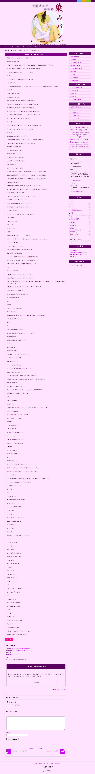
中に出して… (74, 236)
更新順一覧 (74, 96)
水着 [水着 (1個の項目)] (84, 144)
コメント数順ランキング (76, 68)
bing (72, 212)
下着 (58, 689)
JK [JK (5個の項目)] (71, 127)
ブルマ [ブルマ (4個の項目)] (74, 132)
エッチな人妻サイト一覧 (76, 87)
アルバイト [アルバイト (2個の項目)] (77, 129)
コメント (8, 715)
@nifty (72, 228)
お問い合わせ (73, 256)
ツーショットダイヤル (76, 109)
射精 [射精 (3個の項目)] (85, 142)
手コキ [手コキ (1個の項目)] (75, 144)
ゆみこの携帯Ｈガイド (76, 230)
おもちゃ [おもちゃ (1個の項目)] (86, 127)
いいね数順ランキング (76, 62)
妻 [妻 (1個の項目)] (77, 139)
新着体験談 (74, 59)
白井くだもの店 (74, 234)
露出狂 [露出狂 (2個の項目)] (86, 148)
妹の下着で (9, 652)
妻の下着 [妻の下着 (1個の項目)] (80, 139)
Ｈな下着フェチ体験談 (76, 99)
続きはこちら (72, 237)
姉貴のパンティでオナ (12, 654)
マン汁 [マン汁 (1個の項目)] (85, 132)
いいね (8, 639)
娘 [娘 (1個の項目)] (82, 142)
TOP (36, 763)
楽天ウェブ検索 (74, 219)
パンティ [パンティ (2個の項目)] (82, 130)
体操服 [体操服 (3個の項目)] (74, 134)
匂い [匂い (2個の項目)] (87, 134)
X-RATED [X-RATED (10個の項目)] (79, 127)
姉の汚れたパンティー (77, 180)
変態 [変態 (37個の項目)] (81, 136)
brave (72, 227)
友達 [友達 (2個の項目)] (71, 136)
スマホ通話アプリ (75, 115)
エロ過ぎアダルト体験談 (76, 210)
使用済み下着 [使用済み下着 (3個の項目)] (81, 134)
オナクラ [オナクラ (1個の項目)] (82, 129)
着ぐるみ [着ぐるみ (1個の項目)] (84, 146)
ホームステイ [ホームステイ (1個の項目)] (80, 132)
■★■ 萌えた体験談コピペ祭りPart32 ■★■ (16, 659)
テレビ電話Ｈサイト (75, 112)
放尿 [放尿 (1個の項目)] (78, 144)
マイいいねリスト (75, 77)
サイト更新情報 (73, 250)
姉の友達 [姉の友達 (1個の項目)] (78, 142)
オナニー (61, 689)
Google (72, 203)
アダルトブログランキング (76, 265)
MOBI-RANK (74, 233)
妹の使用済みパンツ (77, 166)
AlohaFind (73, 222)
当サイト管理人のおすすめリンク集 (78, 252)
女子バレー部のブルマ (77, 191)
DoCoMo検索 (74, 209)
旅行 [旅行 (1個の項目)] (81, 144)
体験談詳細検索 (74, 80)
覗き (65, 689)
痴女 (55, 689)
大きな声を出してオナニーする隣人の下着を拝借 (18, 648)
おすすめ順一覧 (74, 90)
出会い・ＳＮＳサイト (76, 118)
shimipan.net (47, 770)
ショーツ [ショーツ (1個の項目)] (72, 130)
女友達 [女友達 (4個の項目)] (72, 139)
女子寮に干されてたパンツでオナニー (16, 650)
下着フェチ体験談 (15, 46)
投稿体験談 (73, 71)
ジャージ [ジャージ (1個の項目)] (77, 130)
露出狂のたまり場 (75, 218)
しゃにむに (73, 213)
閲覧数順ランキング (75, 65)
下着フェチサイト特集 (27, 46)
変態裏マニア (74, 231)
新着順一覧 (74, 93)
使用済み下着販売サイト (76, 107)
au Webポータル (74, 225)
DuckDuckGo (74, 224)
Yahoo (72, 206)
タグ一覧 (73, 74)
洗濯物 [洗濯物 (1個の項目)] (74, 146)
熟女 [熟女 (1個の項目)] (77, 146)
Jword (72, 221)
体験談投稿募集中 (76, 56)
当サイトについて (39, 46)
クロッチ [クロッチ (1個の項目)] (87, 129)
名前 (35, 733)
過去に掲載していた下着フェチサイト (78, 254)
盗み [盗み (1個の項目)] (80, 146)
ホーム (7, 46)
